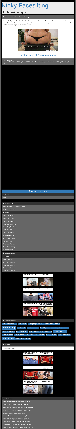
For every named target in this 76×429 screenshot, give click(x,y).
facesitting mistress (32, 328)
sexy (47, 335)
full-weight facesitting (8, 331)
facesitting (9, 327)
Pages (6, 195)
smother (66, 335)
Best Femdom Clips (9, 238)
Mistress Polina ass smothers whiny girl (15, 416)
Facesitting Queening (9, 224)
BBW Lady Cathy (20, 62)
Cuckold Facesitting (9, 247)
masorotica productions (21, 335)
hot (17, 331)
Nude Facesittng (8, 249)
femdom (65, 328)
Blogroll (6, 212)
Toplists (6, 256)
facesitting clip (21, 328)
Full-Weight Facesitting (62, 62)
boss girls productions (35, 324)
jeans (30, 331)
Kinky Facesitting (25, 5)
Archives (6, 344)
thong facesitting (25, 338)
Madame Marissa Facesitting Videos (14, 206)
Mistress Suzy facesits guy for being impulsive (17, 410)
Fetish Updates (7, 259)
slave (59, 335)
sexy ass (54, 335)
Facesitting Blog (8, 230)
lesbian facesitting (7, 335)
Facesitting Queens (9, 265)
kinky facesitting (60, 331)
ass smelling (11, 324)
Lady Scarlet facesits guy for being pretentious (17, 421)
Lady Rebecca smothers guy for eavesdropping (17, 424)
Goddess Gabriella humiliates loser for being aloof (18, 427)
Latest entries (8, 399)
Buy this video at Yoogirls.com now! (38, 55)
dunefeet (57, 324)
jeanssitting (48, 331)
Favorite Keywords (9, 321)
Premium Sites (8, 203)
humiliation (23, 331)
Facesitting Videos (8, 232)
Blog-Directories (9, 253)
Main (4, 197)
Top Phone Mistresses (9, 209)
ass (4, 324)
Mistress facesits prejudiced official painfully (16, 419)
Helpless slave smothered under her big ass (17, 17)
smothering (8, 338)
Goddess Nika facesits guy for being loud (15, 404)
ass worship (23, 324)
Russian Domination (9, 262)
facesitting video (56, 328)
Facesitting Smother (9, 268)
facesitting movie (45, 328)
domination (49, 324)
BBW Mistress (12, 62)
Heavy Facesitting (8, 235)
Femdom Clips (7, 241)
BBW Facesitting (30, 62)
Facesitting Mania (8, 221)
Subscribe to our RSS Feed (38, 191)
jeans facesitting (38, 331)
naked (31, 335)
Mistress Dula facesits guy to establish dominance (18, 407)
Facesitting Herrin (8, 215)
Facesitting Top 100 (9, 271)
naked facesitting (39, 335)
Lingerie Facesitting (50, 62)
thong (17, 338)
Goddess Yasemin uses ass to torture (14, 413)
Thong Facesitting (39, 62)
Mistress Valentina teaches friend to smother (16, 402)
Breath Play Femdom (9, 227)
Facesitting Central (8, 218)
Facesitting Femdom (9, 244)
